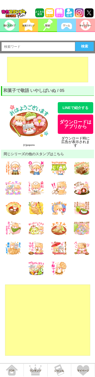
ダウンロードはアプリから (75, 124)
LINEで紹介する (75, 108)
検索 (84, 46)
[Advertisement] (47, 69)
